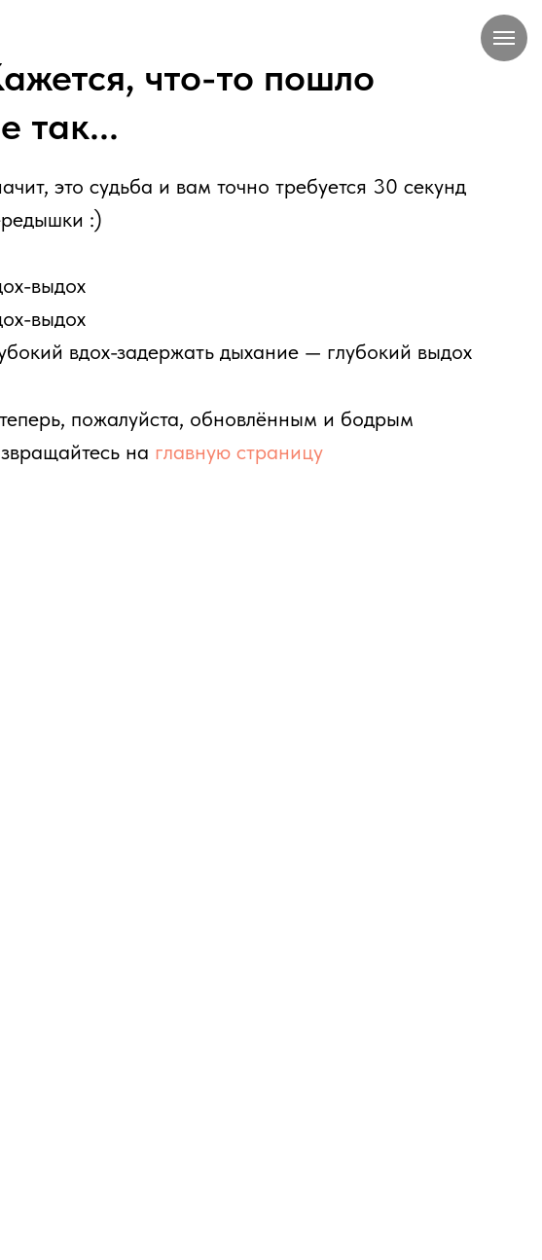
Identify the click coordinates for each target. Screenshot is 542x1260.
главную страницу (239, 451)
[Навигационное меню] (504, 38)
